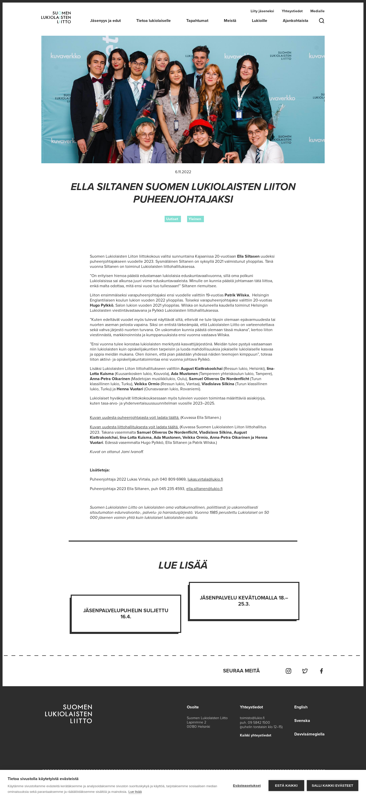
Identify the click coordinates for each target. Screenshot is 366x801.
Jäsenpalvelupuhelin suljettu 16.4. (125, 613)
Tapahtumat (197, 20)
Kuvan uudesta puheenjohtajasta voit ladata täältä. (134, 417)
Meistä (230, 20)
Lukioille (259, 20)
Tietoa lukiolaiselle (153, 20)
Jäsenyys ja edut (105, 20)
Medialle (317, 11)
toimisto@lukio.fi (252, 717)
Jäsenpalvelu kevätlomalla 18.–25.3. (244, 600)
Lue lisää (135, 792)
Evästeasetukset (247, 785)
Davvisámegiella (309, 732)
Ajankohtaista (295, 20)
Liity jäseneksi (262, 11)
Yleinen (195, 219)
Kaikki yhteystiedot (255, 734)
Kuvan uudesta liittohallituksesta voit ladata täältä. (134, 426)
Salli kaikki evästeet (332, 785)
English (301, 706)
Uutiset (172, 219)
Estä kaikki (286, 785)
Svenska (302, 719)
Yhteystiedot (292, 11)
